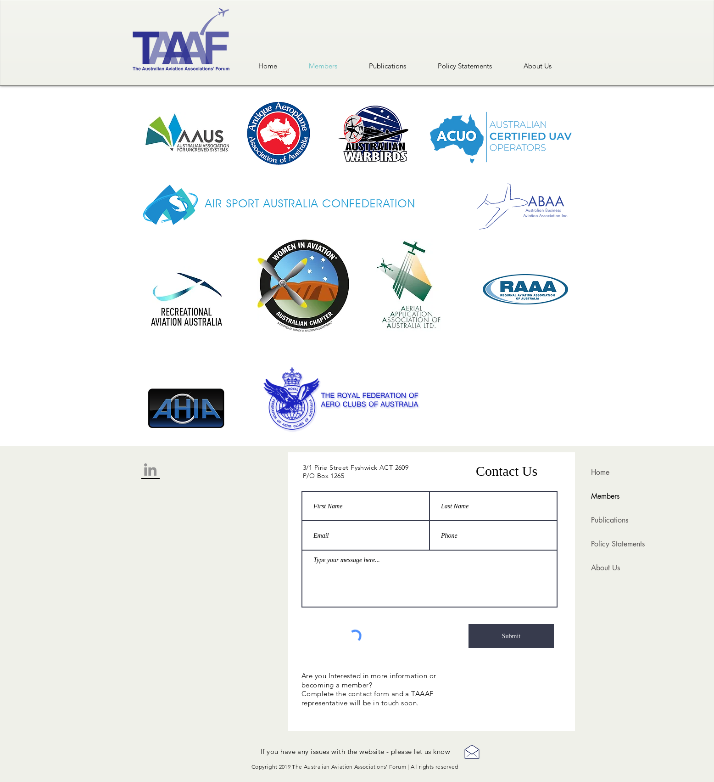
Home (600, 472)
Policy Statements (618, 544)
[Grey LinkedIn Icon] (150, 469)
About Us (605, 568)
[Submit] (511, 636)
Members (605, 496)
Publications (609, 520)
